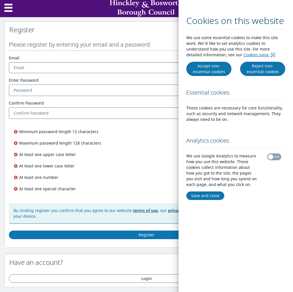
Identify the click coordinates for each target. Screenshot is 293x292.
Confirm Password (26, 103)
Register (146, 234)
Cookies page (261, 54)
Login (146, 278)
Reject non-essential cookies (264, 68)
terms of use (145, 210)
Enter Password (24, 80)
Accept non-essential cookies (210, 68)
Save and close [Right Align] (206, 195)
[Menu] (8, 8)
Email (14, 58)
